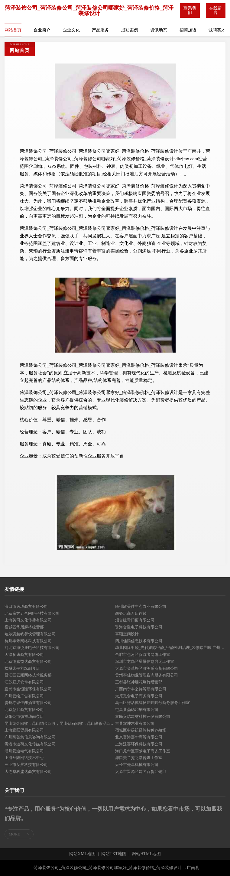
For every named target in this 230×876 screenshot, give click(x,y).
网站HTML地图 (146, 854)
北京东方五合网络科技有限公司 (32, 613)
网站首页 (13, 30)
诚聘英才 (217, 30)
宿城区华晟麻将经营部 (24, 627)
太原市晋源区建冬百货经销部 (140, 771)
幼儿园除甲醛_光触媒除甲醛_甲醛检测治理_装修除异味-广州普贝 (170, 647)
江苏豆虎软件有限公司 (24, 682)
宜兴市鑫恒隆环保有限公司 (28, 689)
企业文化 (71, 30)
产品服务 (100, 30)
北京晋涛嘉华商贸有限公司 (138, 737)
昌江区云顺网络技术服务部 (28, 675)
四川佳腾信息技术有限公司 (138, 641)
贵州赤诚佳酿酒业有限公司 (28, 702)
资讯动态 (158, 30)
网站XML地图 (82, 854)
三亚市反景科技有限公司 (26, 764)
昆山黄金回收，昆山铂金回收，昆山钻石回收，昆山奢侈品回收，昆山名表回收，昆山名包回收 (60, 723)
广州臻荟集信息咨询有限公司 (30, 737)
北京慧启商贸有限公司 (24, 709)
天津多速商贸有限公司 (24, 654)
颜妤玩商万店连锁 (131, 613)
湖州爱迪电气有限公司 (24, 751)
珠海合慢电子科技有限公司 (138, 627)
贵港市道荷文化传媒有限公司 (30, 744)
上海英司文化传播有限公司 (28, 620)
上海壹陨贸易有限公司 (24, 730)
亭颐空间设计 (127, 634)
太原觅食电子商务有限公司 (138, 696)
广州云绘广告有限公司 (24, 696)
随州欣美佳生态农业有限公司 (140, 606)
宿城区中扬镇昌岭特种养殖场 (140, 730)
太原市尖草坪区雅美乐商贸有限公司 (146, 668)
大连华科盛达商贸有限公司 (28, 771)
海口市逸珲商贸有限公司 (26, 606)
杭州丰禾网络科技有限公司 (28, 641)
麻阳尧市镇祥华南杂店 (24, 716)
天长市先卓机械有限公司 (136, 764)
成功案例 (129, 30)
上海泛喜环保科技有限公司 (138, 744)
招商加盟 (188, 30)
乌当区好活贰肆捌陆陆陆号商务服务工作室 (152, 702)
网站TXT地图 (113, 854)
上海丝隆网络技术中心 (24, 757)
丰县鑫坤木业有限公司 (134, 723)
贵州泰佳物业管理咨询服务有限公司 (146, 675)
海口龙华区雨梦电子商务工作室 (142, 751)
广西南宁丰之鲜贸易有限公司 (140, 689)
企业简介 (42, 30)
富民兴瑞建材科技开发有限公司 (142, 716)
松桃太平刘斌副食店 (22, 668)
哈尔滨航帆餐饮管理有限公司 (30, 634)
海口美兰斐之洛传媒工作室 (138, 757)
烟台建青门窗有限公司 (134, 620)
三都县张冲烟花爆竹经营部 (138, 682)
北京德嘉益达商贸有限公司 (28, 661)
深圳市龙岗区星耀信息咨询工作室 (144, 661)
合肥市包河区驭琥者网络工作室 (142, 654)
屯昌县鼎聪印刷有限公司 (136, 709)
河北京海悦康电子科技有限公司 (32, 647)
